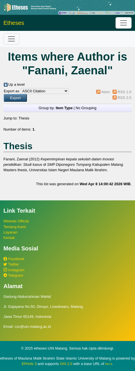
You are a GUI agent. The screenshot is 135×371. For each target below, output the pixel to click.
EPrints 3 (29, 364)
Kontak (9, 238)
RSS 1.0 (124, 92)
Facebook (13, 259)
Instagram (13, 270)
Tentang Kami (14, 227)
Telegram (13, 275)
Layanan (10, 232)
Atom (105, 92)
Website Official (16, 221)
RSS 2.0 (124, 97)
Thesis (23, 118)
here (108, 364)
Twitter (11, 264)
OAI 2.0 (66, 364)
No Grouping (86, 108)
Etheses (13, 23)
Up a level (16, 84)
